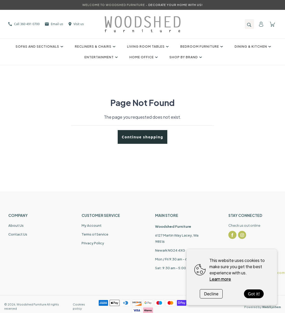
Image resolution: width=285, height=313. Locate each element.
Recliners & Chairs (94, 46)
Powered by (262, 307)
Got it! (254, 294)
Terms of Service (95, 234)
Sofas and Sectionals (39, 46)
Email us (54, 24)
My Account (92, 225)
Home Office (142, 57)
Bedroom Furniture (201, 46)
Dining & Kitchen (252, 46)
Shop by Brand (185, 57)
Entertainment (100, 57)
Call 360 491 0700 (24, 24)
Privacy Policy (93, 243)
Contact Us (17, 234)
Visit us (76, 24)
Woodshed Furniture (31, 304)
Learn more (220, 279)
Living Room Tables (147, 46)
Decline (211, 294)
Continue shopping (142, 136)
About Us (16, 225)
